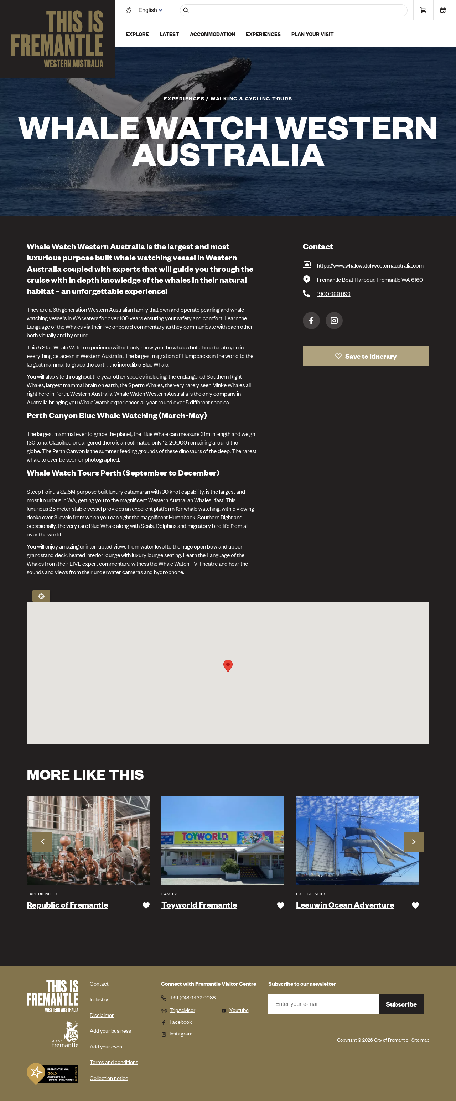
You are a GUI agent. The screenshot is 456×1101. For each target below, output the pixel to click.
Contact (99, 983)
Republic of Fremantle (67, 904)
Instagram (334, 320)
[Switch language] (151, 10)
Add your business (110, 1030)
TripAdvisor (178, 1009)
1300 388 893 (334, 293)
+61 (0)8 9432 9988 (193, 997)
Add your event (107, 1046)
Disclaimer (102, 1014)
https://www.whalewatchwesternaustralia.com (370, 265)
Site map (420, 1039)
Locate (41, 596)
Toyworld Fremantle (199, 904)
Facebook (311, 320)
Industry (99, 999)
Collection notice (109, 1077)
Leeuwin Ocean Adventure (345, 904)
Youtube (235, 1009)
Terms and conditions (114, 1061)
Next (414, 842)
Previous (42, 842)
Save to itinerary (371, 356)
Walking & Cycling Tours (251, 98)
